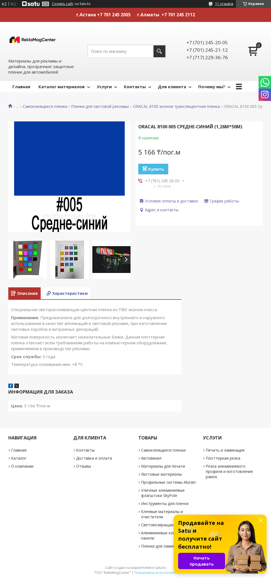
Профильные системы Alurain (168, 482)
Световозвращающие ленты (168, 524)
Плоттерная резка (223, 458)
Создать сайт (62, 4)
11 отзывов (224, 3)
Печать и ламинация (225, 450)
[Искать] (159, 51)
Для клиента (172, 86)
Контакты (135, 86)
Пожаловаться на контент (155, 572)
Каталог (19, 458)
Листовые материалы (161, 474)
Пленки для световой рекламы (100, 106)
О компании (22, 466)
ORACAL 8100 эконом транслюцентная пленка (176, 106)
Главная (21, 86)
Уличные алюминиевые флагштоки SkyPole (163, 493)
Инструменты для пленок (165, 503)
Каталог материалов (61, 86)
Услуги (104, 86)
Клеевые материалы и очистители (162, 514)
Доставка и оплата (94, 458)
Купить (156, 169)
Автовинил (151, 458)
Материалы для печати (163, 466)
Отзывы (83, 466)
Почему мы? (211, 86)
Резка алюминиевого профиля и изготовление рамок (229, 471)
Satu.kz (160, 567)
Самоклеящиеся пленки (45, 106)
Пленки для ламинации (162, 546)
